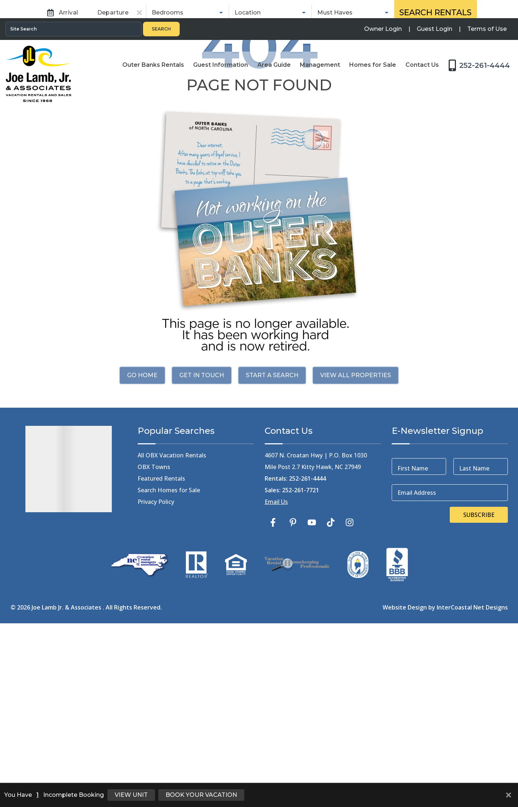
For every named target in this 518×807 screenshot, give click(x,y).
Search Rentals (435, 143)
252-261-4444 (307, 653)
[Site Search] (73, 11)
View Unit (131, 794)
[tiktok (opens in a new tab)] (330, 697)
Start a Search (272, 550)
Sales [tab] (302, 118)
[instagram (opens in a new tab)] (349, 697)
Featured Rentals (161, 653)
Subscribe (478, 690)
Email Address (416, 668)
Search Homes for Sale (169, 665)
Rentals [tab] (221, 118)
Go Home (142, 550)
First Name (412, 643)
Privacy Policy (156, 677)
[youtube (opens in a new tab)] (312, 697)
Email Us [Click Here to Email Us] (276, 677)
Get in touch (201, 550)
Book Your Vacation (201, 794)
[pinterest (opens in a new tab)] (293, 697)
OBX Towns (154, 642)
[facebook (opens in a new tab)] (274, 697)
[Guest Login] (434, 11)
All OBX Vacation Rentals (172, 630)
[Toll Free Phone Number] (481, 46)
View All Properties (355, 550)
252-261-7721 (300, 665)
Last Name (474, 643)
